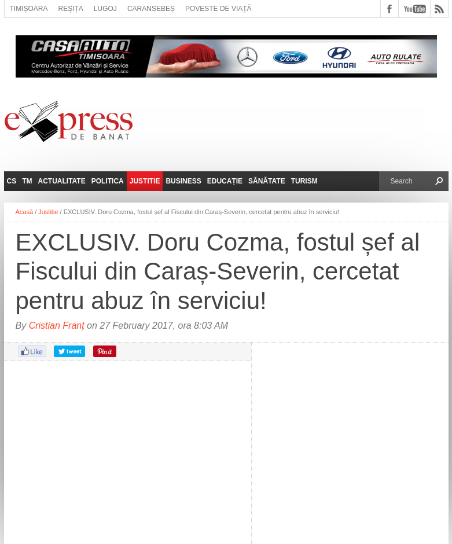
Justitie (145, 181)
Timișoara (29, 9)
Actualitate (62, 181)
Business (183, 181)
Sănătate (266, 181)
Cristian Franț (56, 325)
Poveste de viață (218, 9)
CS (12, 181)
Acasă (25, 211)
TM (27, 181)
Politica (107, 181)
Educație (224, 181)
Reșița (70, 9)
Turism (304, 181)
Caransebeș (151, 9)
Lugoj (105, 9)
